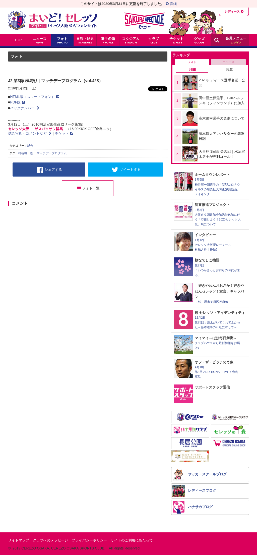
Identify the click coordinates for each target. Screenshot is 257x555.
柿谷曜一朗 (25, 153)
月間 (192, 70)
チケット (64, 133)
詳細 (171, 4)
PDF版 (17, 102)
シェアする (49, 169)
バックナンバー (24, 108)
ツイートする (126, 169)
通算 (229, 70)
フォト (17, 56)
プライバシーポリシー (89, 540)
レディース (232, 11)
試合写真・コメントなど (29, 133)
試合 (30, 145)
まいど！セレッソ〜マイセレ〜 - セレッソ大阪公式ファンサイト (52, 20)
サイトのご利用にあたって (132, 540)
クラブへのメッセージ (50, 540)
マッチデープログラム (52, 153)
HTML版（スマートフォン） (34, 97)
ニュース (228, 62)
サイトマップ (18, 540)
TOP (18, 40)
